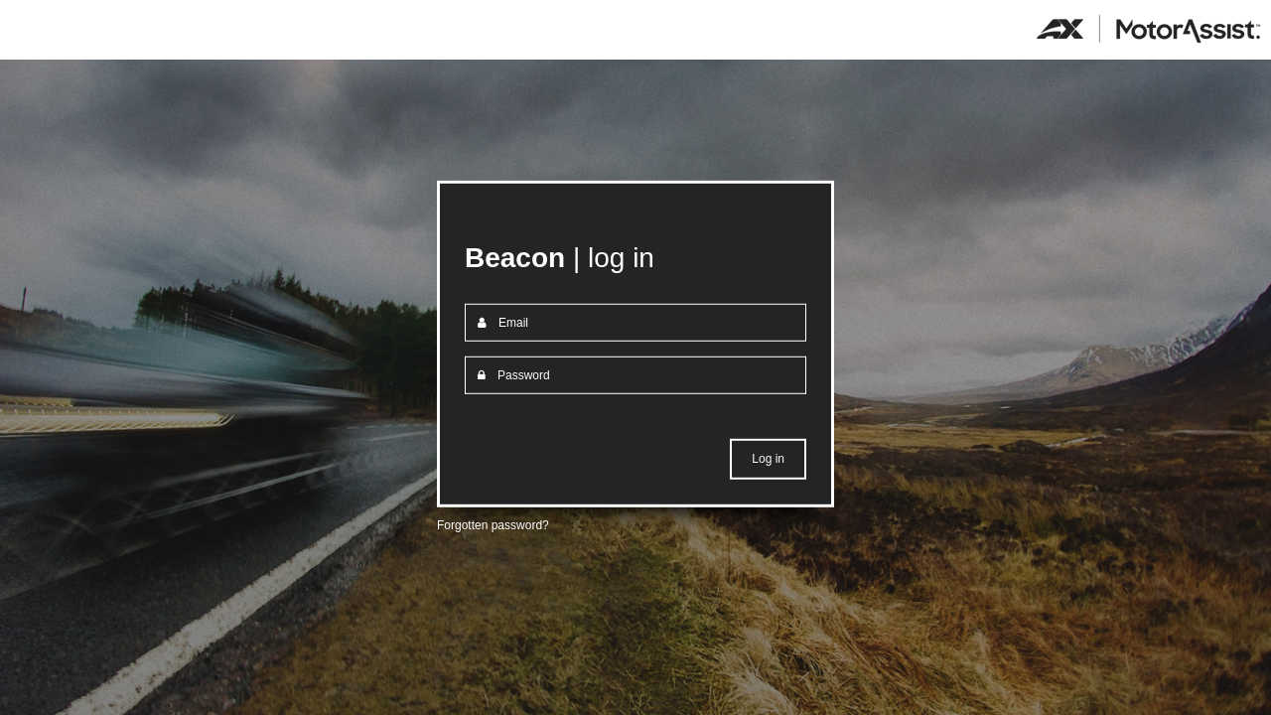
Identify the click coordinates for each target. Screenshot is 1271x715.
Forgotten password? (493, 525)
